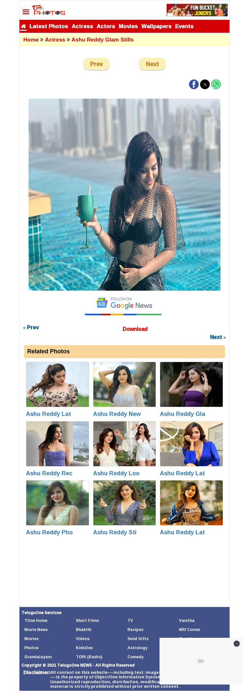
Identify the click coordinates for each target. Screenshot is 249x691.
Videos (82, 638)
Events (184, 26)
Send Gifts (137, 638)
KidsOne (84, 647)
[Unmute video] (201, 661)
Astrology (137, 647)
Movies (128, 26)
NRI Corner (189, 629)
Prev (96, 63)
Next (152, 63)
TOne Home (35, 620)
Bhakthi (83, 629)
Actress (82, 26)
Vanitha (187, 620)
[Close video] (236, 643)
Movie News (36, 629)
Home (31, 40)
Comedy (135, 657)
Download (135, 329)
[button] (194, 84)
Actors (106, 26)
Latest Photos (49, 26)
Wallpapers (156, 26)
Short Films (87, 620)
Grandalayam (38, 657)
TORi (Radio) (89, 657)
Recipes (135, 629)
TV (130, 620)
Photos (31, 647)
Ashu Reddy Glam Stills (103, 40)
